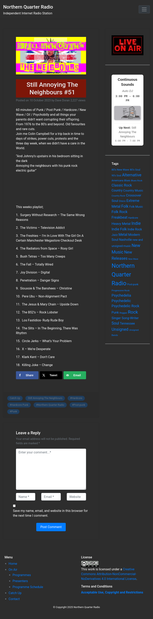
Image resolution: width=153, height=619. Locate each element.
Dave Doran (62, 100)
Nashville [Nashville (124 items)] (125, 240)
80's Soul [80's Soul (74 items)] (135, 169)
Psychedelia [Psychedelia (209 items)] (121, 295)
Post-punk (79, 404)
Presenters (20, 581)
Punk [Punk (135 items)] (115, 312)
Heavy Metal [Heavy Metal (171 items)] (121, 224)
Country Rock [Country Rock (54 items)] (118, 195)
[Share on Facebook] (27, 375)
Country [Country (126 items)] (117, 190)
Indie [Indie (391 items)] (136, 223)
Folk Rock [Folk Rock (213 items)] (120, 212)
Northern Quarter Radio (28, 7)
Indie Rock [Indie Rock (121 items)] (135, 229)
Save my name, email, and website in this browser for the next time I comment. (50, 513)
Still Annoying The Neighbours (45, 398)
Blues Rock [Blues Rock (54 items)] (136, 180)
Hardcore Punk (19, 404)
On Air (13, 570)
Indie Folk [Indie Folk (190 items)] (119, 229)
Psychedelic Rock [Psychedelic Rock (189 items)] (125, 306)
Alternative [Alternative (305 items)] (131, 175)
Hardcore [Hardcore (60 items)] (133, 217)
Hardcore (77, 398)
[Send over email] (75, 375)
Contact (14, 599)
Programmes (22, 575)
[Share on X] (51, 375)
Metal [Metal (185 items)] (123, 235)
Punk (14, 411)
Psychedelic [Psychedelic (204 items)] (121, 301)
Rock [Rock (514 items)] (133, 312)
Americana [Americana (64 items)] (117, 180)
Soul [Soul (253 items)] (115, 323)
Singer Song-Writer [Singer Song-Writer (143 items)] (125, 318)
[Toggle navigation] (144, 9)
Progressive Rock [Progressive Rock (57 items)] (120, 290)
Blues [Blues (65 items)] (127, 180)
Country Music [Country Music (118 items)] (133, 190)
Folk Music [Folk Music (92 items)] (136, 206)
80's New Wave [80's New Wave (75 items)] (120, 169)
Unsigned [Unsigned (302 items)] (120, 329)
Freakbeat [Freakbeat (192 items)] (119, 217)
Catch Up (15, 398)
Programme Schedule (28, 587)
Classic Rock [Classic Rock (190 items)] (122, 185)
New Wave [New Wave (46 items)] (133, 259)
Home (13, 564)
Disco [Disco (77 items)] (122, 200)
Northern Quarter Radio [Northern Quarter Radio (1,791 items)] (123, 274)
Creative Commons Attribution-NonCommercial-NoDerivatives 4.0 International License (108, 574)
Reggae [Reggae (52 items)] (123, 313)
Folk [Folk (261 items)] (124, 206)
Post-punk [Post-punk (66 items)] (132, 284)
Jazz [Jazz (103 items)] (115, 235)
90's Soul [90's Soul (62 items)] (116, 175)
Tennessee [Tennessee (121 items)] (127, 323)
